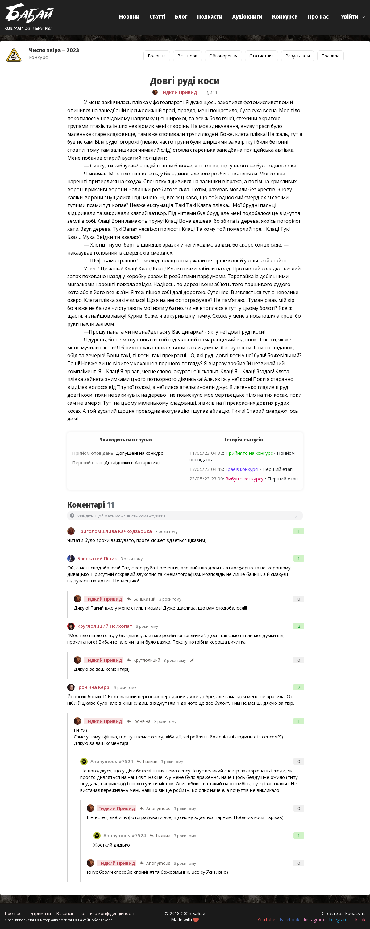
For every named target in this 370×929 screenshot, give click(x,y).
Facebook (289, 920)
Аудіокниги (247, 16)
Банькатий (144, 599)
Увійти (349, 16)
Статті (157, 16)
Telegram (337, 920)
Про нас (318, 16)
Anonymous (158, 808)
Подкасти (209, 16)
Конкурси (285, 16)
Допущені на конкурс (139, 453)
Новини (129, 16)
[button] (353, 17)
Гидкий (150, 761)
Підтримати (39, 913)
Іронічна (142, 721)
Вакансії (64, 913)
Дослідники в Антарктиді (132, 462)
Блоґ (181, 16)
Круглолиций (146, 660)
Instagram (314, 920)
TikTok (358, 920)
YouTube (266, 920)
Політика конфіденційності (106, 913)
